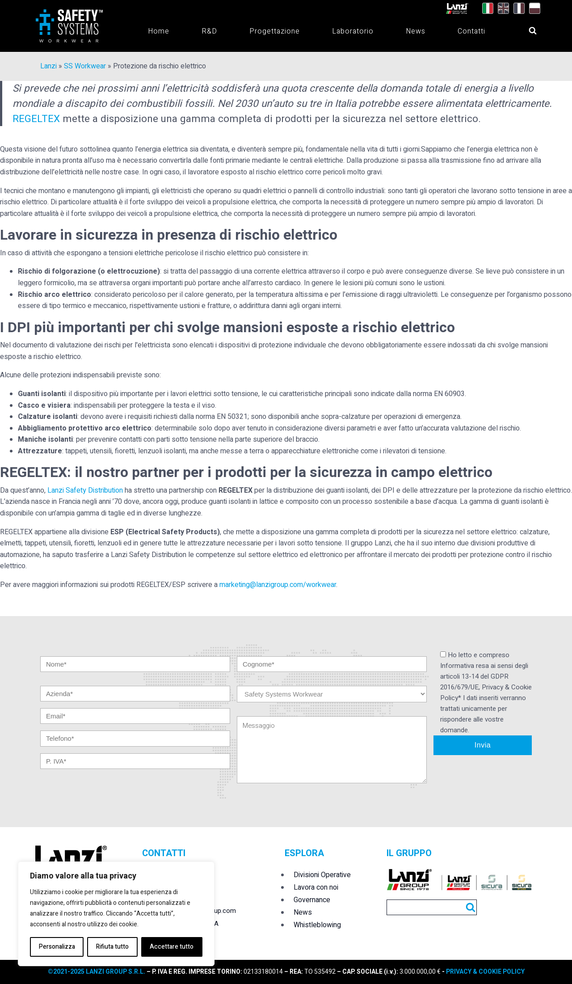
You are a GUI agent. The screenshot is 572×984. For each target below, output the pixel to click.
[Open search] (524, 28)
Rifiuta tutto (112, 946)
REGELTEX (36, 118)
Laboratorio (353, 31)
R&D (209, 31)
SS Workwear (85, 66)
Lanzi (48, 66)
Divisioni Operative (322, 875)
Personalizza (57, 946)
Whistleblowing (317, 925)
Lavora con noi (316, 887)
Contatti (471, 31)
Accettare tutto (171, 946)
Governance (312, 900)
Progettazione (274, 31)
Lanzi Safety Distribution (85, 490)
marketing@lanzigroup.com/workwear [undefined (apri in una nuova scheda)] (277, 584)
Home (158, 31)
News (415, 31)
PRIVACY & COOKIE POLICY (485, 971)
